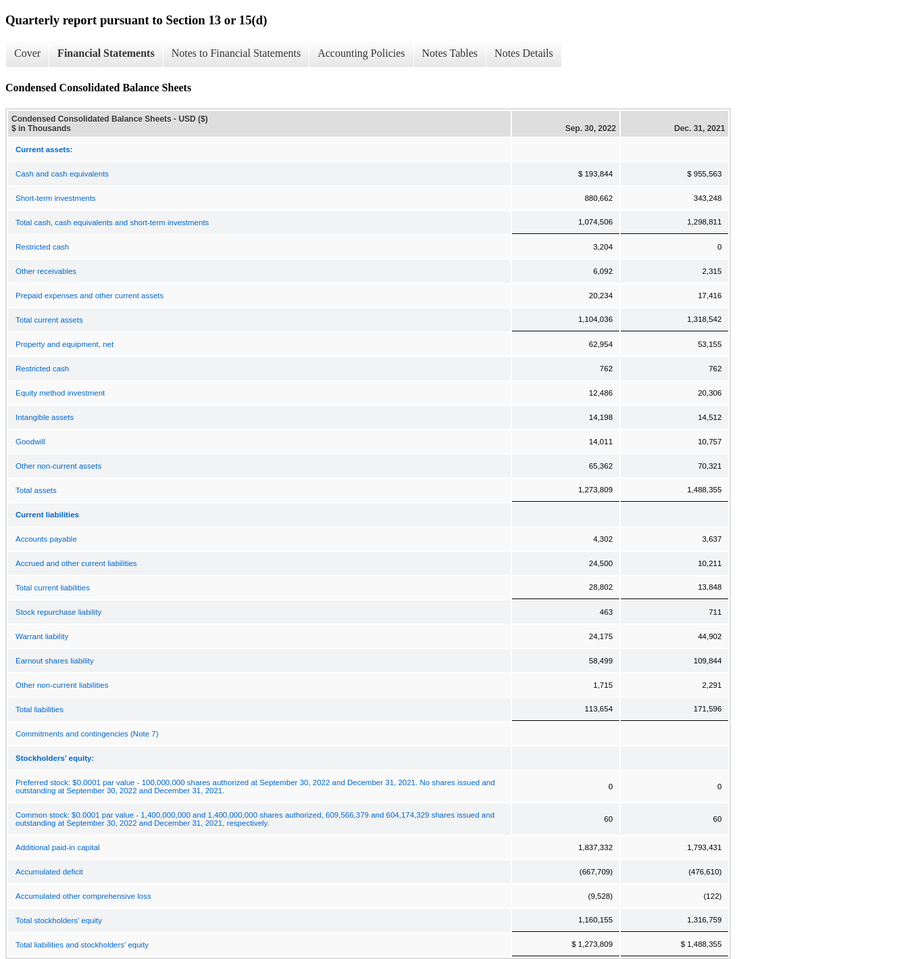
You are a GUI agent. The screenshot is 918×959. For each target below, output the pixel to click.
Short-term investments (56, 198)
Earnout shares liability (55, 661)
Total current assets (49, 320)
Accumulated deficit (49, 872)
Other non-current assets (58, 466)
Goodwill (30, 442)
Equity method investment (60, 393)
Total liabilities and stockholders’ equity (82, 945)
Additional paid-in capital (58, 847)
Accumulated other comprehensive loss (83, 896)
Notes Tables (450, 53)
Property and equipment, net (64, 344)
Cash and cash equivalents (62, 174)
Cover (27, 53)
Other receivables (46, 271)
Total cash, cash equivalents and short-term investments (112, 222)
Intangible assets (45, 417)
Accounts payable (46, 539)
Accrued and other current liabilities (76, 563)
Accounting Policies (361, 53)
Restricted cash (42, 247)
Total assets (36, 490)
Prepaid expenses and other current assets (89, 295)
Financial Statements (106, 53)
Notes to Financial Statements (236, 53)
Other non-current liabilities (62, 685)
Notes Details (523, 53)
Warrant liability (42, 636)
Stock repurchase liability (58, 612)
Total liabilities (39, 709)
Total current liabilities (53, 588)
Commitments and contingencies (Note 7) (87, 734)
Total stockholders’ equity (59, 920)
